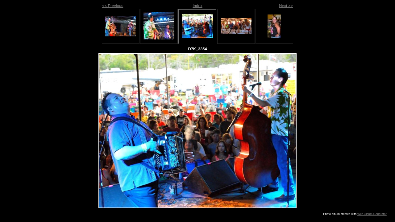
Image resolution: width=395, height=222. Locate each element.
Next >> (286, 5)
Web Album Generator (372, 214)
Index (197, 5)
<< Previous (112, 5)
